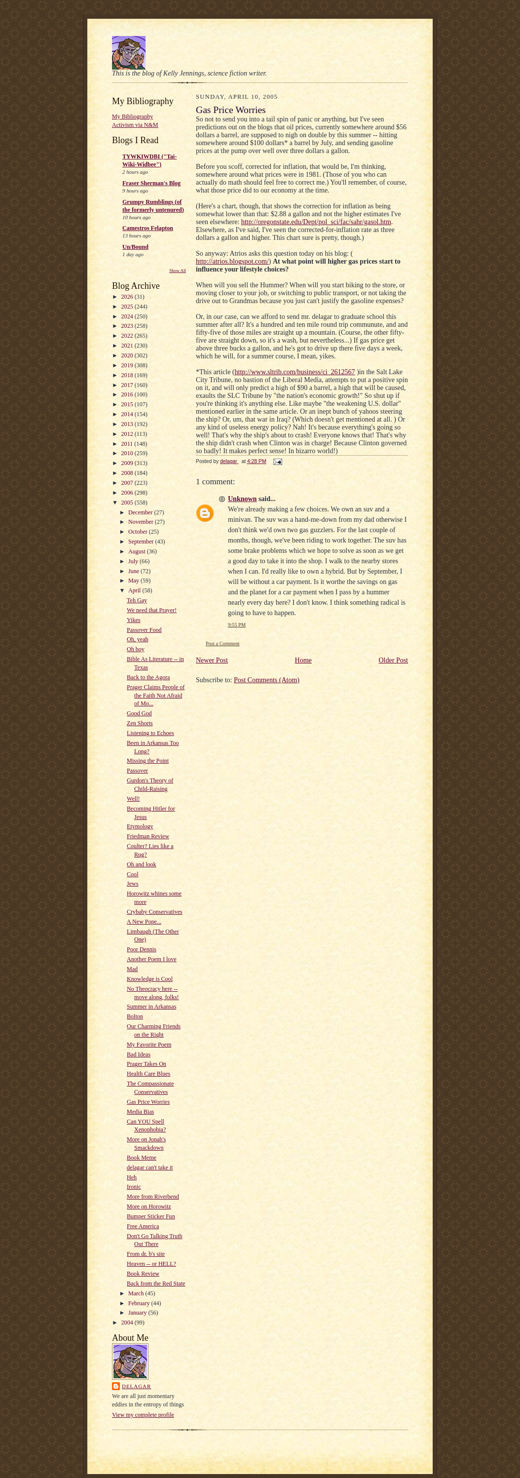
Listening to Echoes (150, 733)
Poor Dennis (141, 949)
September (141, 541)
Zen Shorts (139, 723)
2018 (128, 375)
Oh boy (136, 649)
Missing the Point (148, 760)
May (134, 580)
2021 (128, 345)
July (134, 561)
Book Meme (141, 1157)
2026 (128, 296)
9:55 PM (237, 624)
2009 (128, 463)
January (138, 1312)
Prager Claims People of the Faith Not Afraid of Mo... (156, 695)
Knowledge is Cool (150, 978)
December (141, 512)
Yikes (133, 620)
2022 (128, 335)
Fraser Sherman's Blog (151, 183)
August (137, 551)
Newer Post (212, 660)
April (135, 590)
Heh (132, 1177)
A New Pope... (144, 921)
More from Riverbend (153, 1196)
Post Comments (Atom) (266, 680)
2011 (128, 443)
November (141, 521)
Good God (139, 713)
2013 (128, 424)
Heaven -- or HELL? (151, 1263)
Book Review (143, 1273)
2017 (128, 385)
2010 (128, 453)
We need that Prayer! (152, 610)
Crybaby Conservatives (155, 911)
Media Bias (140, 1111)
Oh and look (141, 864)
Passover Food (144, 629)
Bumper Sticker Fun (151, 1216)
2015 (128, 404)
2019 (128, 365)
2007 (128, 482)
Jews (132, 883)
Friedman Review (148, 836)
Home (303, 660)
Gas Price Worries (148, 1101)
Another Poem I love (152, 959)
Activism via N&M (135, 124)
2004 (128, 1322)
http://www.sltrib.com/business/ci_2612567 (295, 372)
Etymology (140, 826)
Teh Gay (137, 600)
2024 (128, 316)
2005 (128, 502)
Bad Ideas (138, 1054)
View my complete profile (143, 1414)
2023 (128, 325)
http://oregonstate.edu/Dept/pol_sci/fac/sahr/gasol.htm (316, 222)
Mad (132, 969)
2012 (128, 433)
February (139, 1303)
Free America (143, 1226)
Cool (132, 874)
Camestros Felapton (147, 228)
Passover (137, 770)
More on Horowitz (149, 1206)
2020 (128, 355)
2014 (128, 414)
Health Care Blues (148, 1073)
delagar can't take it (150, 1167)
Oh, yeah (137, 639)
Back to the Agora (148, 677)
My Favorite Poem (149, 1044)
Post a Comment (223, 643)
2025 (128, 306)
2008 (128, 472)
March (136, 1293)
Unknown (242, 499)
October (138, 531)
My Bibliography (132, 116)
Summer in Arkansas (151, 1006)
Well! (133, 798)
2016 (128, 394)
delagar (136, 1386)
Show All (177, 270)
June (134, 571)
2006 (128, 492)
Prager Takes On (146, 1063)
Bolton (135, 1016)
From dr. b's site (146, 1253)
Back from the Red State (156, 1283)
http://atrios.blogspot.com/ (232, 261)
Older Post (394, 660)
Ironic (134, 1186)
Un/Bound (135, 246)
